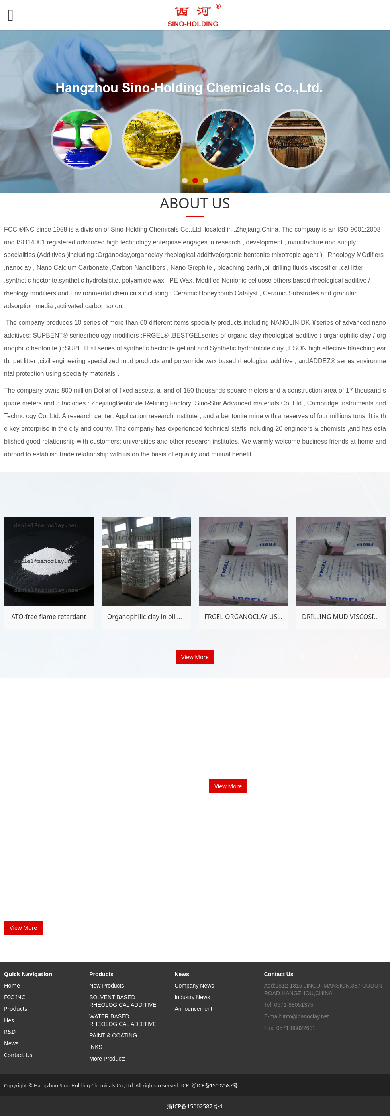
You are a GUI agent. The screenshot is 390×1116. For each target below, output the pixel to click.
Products (15, 1008)
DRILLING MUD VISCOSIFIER (344, 616)
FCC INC (14, 997)
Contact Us (18, 1055)
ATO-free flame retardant (48, 616)
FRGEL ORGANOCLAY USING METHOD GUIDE (271, 616)
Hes (9, 1020)
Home (12, 985)
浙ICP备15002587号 (215, 1085)
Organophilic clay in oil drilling (152, 616)
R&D (10, 1031)
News (11, 1043)
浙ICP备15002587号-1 (195, 1106)
